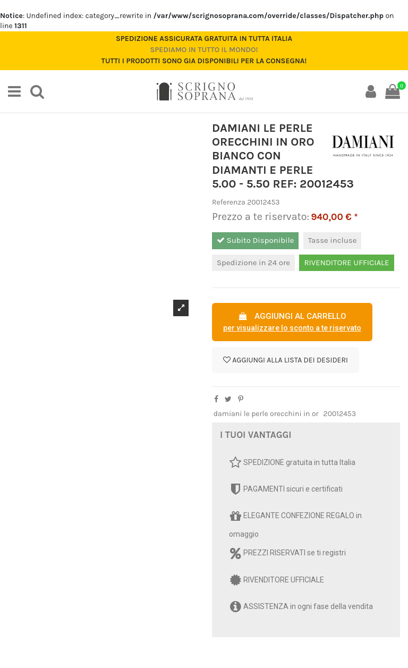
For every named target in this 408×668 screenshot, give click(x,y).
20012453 (340, 413)
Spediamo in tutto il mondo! (204, 49)
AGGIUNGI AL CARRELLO (292, 322)
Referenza (228, 202)
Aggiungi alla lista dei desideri (285, 360)
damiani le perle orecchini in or (266, 413)
